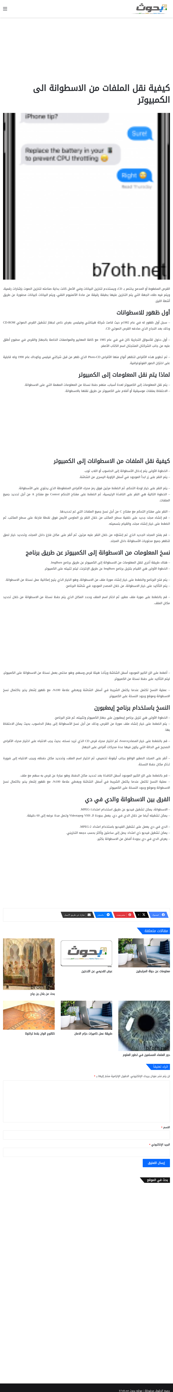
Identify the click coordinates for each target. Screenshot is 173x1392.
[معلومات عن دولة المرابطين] (144, 952)
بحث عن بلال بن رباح (42, 994)
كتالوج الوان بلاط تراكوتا (40, 1033)
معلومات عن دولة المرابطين (153, 971)
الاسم (165, 1127)
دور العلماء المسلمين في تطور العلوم (146, 1055)
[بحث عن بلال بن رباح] (29, 964)
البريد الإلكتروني (159, 1144)
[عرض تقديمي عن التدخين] (86, 952)
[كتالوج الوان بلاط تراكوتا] (29, 1015)
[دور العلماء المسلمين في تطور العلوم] (144, 1026)
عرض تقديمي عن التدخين (96, 971)
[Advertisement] (86, 50)
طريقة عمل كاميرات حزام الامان (93, 1033)
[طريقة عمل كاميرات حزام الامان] (86, 1015)
